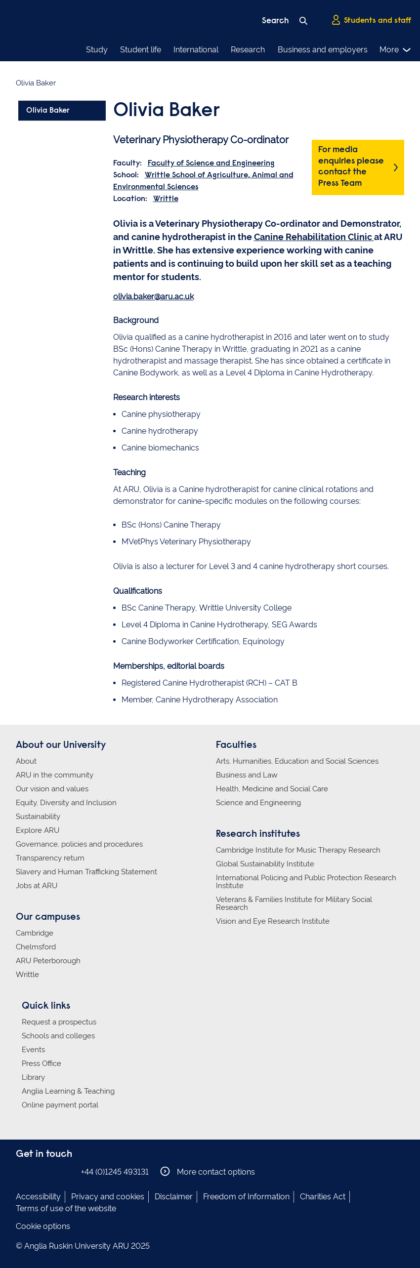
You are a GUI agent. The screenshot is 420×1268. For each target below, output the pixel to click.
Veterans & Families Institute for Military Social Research (294, 903)
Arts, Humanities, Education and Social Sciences (297, 761)
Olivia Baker (48, 111)
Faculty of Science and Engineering (211, 163)
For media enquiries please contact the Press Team (351, 167)
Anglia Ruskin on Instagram (37, 1171)
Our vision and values (52, 788)
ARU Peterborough (48, 960)
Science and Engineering (258, 802)
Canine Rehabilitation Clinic (314, 237)
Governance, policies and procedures (79, 844)
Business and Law (246, 775)
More (395, 50)
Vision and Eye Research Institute (273, 921)
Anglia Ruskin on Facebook (22, 1171)
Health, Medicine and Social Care (272, 788)
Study (97, 49)
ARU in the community (54, 775)
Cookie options (43, 1226)
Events (33, 1049)
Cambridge (34, 933)
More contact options (207, 1171)
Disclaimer (174, 1196)
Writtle (165, 199)
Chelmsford (36, 946)
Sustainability (38, 816)
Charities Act (322, 1196)
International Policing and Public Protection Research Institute (306, 881)
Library (33, 1077)
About (26, 761)
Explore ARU (37, 830)
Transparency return (50, 858)
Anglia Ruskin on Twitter (51, 1171)
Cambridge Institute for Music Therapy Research (298, 850)
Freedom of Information (246, 1196)
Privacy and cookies (107, 1196)
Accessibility (38, 1196)
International (195, 49)
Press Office (41, 1063)
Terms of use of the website (66, 1208)
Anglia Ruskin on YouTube (66, 1171)
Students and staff (371, 20)
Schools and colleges (58, 1035)
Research (248, 49)
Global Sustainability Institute (265, 863)
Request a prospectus (59, 1022)
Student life (140, 49)
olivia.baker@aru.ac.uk (153, 296)
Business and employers (323, 49)
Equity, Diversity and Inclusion (66, 802)
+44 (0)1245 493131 (115, 1172)
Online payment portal (60, 1105)
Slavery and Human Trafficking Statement (86, 871)
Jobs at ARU (36, 885)
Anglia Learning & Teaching (68, 1091)
